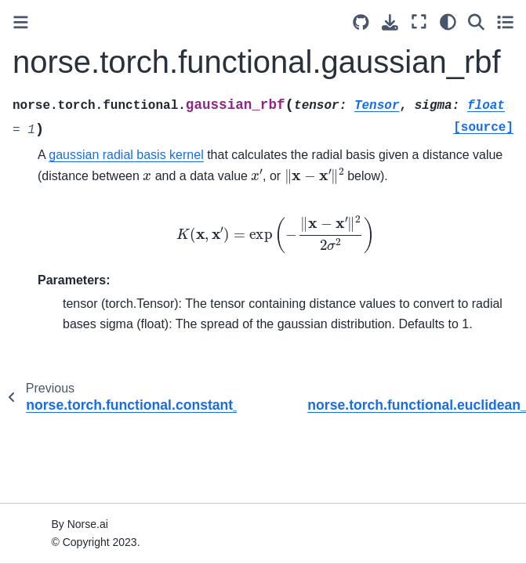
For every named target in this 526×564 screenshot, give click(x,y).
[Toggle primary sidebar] (20, 22)
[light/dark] (448, 21)
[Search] (476, 21)
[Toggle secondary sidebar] (505, 21)
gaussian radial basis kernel (126, 154)
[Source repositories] (360, 22)
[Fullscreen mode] (418, 21)
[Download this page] (389, 22)
